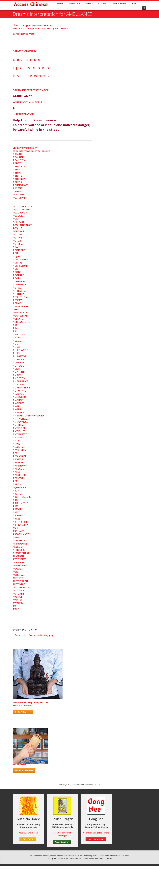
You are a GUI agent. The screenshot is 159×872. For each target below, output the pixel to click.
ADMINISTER (20, 259)
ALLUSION (19, 359)
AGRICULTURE (21, 321)
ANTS (16, 440)
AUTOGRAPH (20, 581)
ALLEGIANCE (20, 350)
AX (14, 606)
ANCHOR (18, 400)
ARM (15, 506)
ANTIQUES (19, 431)
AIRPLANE (19, 334)
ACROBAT (18, 231)
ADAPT (17, 247)
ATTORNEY (19, 559)
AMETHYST (19, 384)
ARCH (16, 490)
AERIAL (17, 287)
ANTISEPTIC (20, 434)
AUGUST (18, 568)
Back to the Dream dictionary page (34, 635)
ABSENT (17, 188)
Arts (134, 3)
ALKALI (17, 347)
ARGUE (17, 500)
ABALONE (18, 157)
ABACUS (17, 153)
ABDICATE (19, 166)
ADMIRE (17, 262)
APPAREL (18, 462)
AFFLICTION (20, 297)
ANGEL (17, 406)
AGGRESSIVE (20, 315)
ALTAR (16, 368)
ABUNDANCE (20, 185)
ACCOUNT (19, 215)
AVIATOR (18, 600)
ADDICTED (19, 250)
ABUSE (17, 191)
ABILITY (17, 175)
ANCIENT (18, 403)
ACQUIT (17, 228)
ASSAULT (18, 537)
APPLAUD (18, 468)
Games (89, 3)
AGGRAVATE (20, 312)
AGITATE (18, 318)
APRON (17, 484)
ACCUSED (18, 222)
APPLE (16, 471)
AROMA (17, 515)
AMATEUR (19, 372)
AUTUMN (18, 593)
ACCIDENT (19, 197)
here (127, 855)
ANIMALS (18, 412)
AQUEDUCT (19, 487)
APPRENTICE (20, 475)
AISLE (16, 337)
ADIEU (16, 253)
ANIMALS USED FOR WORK (28, 415)
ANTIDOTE (19, 428)
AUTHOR (18, 578)
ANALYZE (18, 393)
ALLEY (16, 353)
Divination (74, 3)
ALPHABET (19, 365)
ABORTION (19, 179)
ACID (16, 218)
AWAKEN (18, 603)
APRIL (16, 481)
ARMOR (17, 509)
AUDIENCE (19, 565)
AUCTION (18, 556)
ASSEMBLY (19, 540)
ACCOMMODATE (22, 206)
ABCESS (17, 182)
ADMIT (17, 268)
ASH (15, 528)
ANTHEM (18, 425)
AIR (15, 331)
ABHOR (17, 172)
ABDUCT (18, 169)
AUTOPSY (18, 590)
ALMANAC (19, 362)
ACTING (17, 234)
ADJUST (17, 256)
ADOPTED (18, 275)
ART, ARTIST (20, 521)
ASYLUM (18, 546)
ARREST (17, 518)
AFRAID (17, 303)
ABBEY (17, 163)
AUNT (16, 571)
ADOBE (17, 272)
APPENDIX (19, 465)
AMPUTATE (19, 390)
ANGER (17, 409)
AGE (15, 309)
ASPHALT (18, 531)
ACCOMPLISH (21, 209)
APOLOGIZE (20, 456)
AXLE (16, 609)
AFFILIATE (19, 290)
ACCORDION (20, 212)
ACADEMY (18, 194)
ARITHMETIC (20, 503)
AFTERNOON (20, 306)
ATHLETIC (19, 549)
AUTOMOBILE (21, 587)
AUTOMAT (19, 584)
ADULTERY (19, 281)
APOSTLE (18, 459)
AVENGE (17, 596)
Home (60, 3)
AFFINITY (18, 293)
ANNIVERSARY (21, 418)
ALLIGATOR (19, 356)
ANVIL (16, 443)
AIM (15, 328)
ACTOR (17, 240)
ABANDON (19, 160)
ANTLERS (18, 437)
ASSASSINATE (21, 534)
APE (15, 453)
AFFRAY (17, 300)
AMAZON (18, 375)
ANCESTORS (20, 397)
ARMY (16, 512)
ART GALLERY (21, 524)
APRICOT (18, 478)
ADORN (17, 278)
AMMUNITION (21, 387)
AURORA (18, 575)
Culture (102, 3)
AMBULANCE (20, 381)
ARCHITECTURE (22, 496)
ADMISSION (20, 265)
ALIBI (16, 343)
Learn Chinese (119, 3)
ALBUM (17, 340)
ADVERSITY (19, 284)
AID (15, 325)
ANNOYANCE (20, 421)
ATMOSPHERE (21, 553)
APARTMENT (20, 450)
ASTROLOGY (20, 543)
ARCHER (17, 493)
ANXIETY (18, 446)
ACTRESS (18, 243)
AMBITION (19, 378)
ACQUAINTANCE (22, 225)
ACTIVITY (18, 237)
